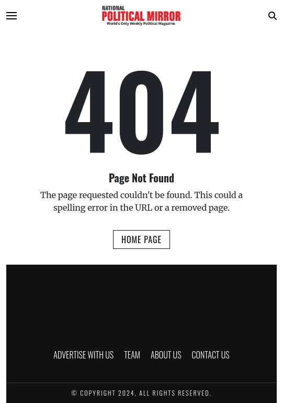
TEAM (132, 354)
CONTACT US (211, 354)
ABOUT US (166, 354)
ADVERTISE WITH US (83, 354)
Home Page (141, 239)
